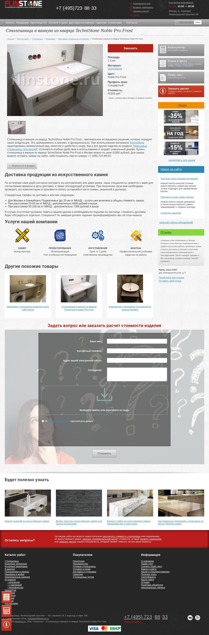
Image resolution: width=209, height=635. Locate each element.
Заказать (130, 48)
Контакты (131, 22)
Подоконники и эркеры (17, 571)
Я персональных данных (67, 421)
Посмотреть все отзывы (171, 277)
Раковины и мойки (14, 574)
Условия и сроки (57, 22)
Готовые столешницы (84, 566)
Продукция (22, 22)
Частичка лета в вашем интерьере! (179, 178)
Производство (38, 22)
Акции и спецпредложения (155, 571)
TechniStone (115, 68)
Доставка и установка (81, 22)
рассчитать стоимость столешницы (121, 536)
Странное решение (171, 213)
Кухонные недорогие (16, 563)
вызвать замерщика (150, 539)
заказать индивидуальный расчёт (100, 539)
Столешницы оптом (83, 577)
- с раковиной (14, 585)
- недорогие (13, 582)
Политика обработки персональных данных (153, 586)
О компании (114, 22)
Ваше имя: (96, 341)
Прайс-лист (147, 563)
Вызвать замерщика (143, 7)
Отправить (104, 453)
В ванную (10, 569)
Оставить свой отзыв (170, 281)
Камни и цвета (148, 569)
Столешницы (12, 561)
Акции (182, 105)
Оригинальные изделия (17, 577)
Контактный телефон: (89, 351)
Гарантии (101, 22)
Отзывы (166, 232)
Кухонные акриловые (16, 566)
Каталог (10, 22)
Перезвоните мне (141, 3)
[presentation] (104, 436)
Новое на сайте (171, 169)
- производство (15, 587)
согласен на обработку (58, 421)
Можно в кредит (132, 621)
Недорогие (10, 590)
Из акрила (10, 579)
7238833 (76, 8)
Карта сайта (147, 579)
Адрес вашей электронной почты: (82, 360)
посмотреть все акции (181, 160)
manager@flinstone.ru (38, 618)
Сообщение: (95, 370)
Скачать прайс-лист (151, 566)
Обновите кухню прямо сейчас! (177, 197)
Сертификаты (148, 577)
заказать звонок (67, 541)
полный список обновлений (176, 222)
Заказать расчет (141, 11)
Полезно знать (149, 574)
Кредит (136, 15)
